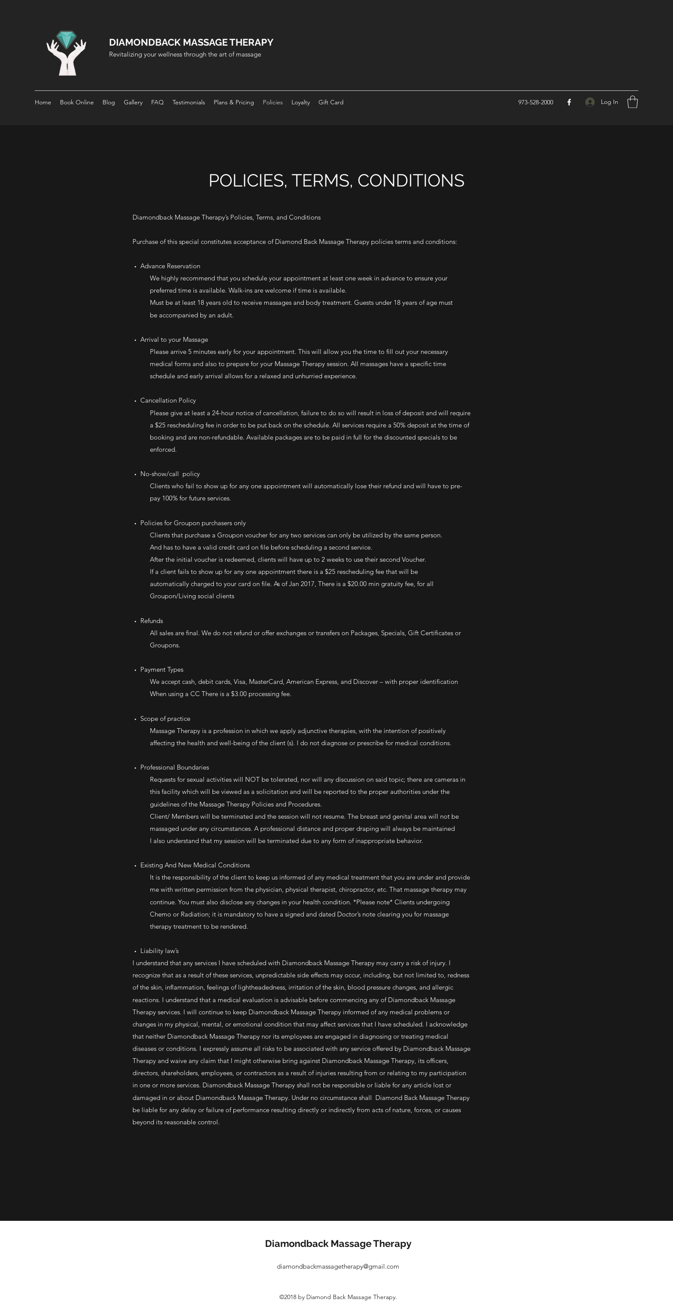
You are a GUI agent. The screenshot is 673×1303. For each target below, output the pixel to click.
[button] (632, 102)
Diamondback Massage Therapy (338, 1243)
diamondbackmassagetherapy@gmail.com (338, 1266)
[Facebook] (569, 102)
